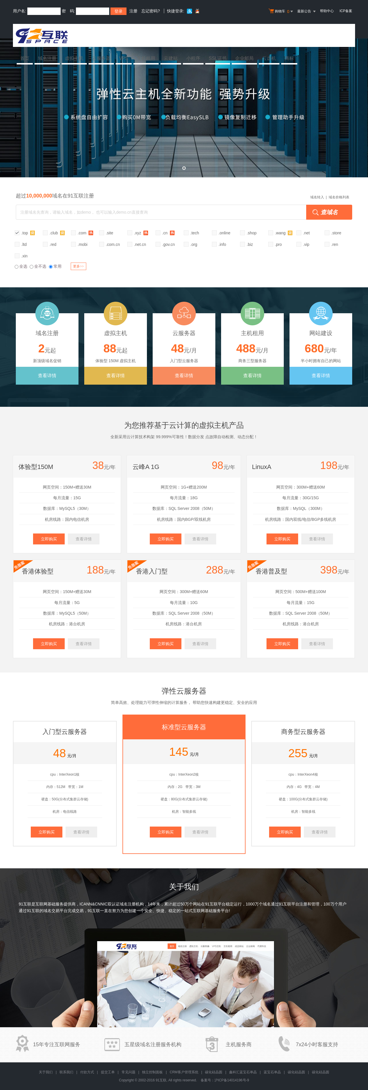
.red (52, 244)
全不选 (38, 266)
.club (57, 232)
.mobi (82, 244)
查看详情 (47, 375)
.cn (168, 232)
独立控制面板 (152, 1072)
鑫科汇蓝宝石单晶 (243, 1072)
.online (224, 233)
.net (306, 233)
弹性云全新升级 (184, 107)
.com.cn (113, 244)
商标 (289, 58)
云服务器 (101, 58)
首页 (24, 58)
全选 (21, 266)
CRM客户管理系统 (184, 1072)
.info (222, 244)
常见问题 (128, 1072)
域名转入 (317, 197)
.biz (250, 244)
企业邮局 (244, 58)
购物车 (281, 11)
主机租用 (146, 58)
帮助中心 (327, 11)
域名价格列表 (339, 197)
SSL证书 (218, 58)
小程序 (193, 58)
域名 (267, 904)
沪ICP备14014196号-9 (231, 1080)
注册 (133, 11)
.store (336, 233)
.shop (251, 233)
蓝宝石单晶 (272, 1072)
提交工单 (108, 1072)
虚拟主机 (74, 58)
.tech (194, 233)
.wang (283, 232)
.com (85, 232)
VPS (123, 58)
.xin (24, 256)
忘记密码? (150, 11)
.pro (278, 244)
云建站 (171, 58)
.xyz (141, 232)
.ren (334, 244)
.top (28, 232)
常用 (55, 266)
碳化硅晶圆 (213, 1072)
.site (109, 233)
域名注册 (47, 58)
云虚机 (269, 58)
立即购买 (49, 539)
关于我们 (46, 1072)
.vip (306, 244)
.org (193, 244)
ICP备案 (346, 11)
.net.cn (140, 244)
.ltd (24, 244)
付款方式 (87, 1072)
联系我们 (66, 1072)
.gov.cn (168, 244)
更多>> (78, 266)
